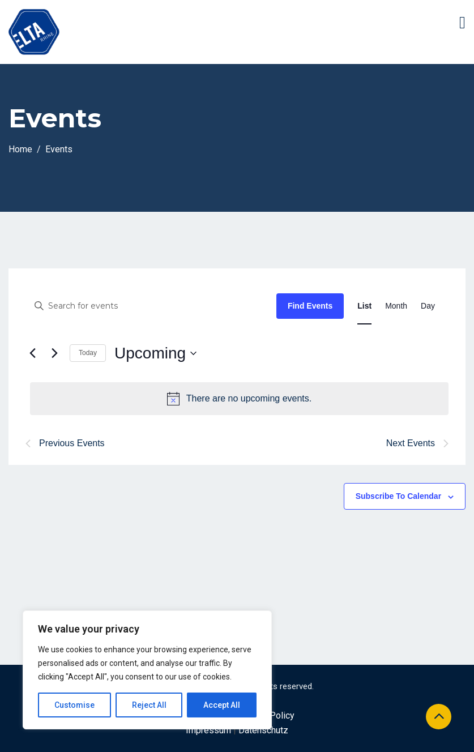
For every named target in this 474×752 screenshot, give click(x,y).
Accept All (221, 705)
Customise (74, 705)
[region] (147, 669)
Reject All (149, 705)
